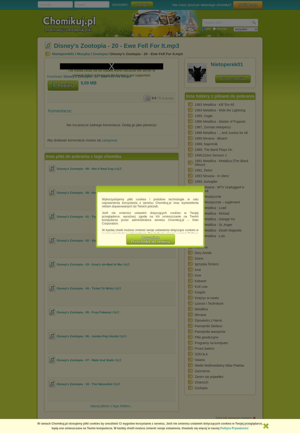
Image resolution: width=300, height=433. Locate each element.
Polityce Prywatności (234, 428)
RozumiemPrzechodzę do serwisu (150, 239)
